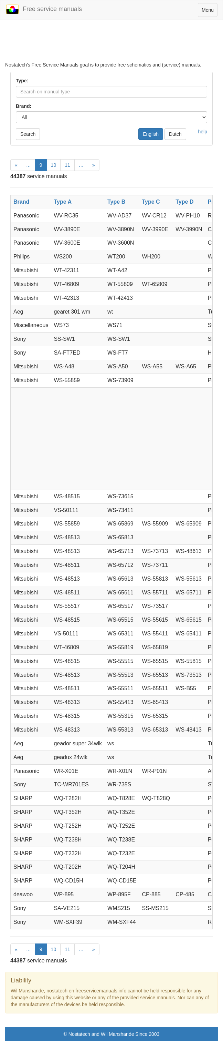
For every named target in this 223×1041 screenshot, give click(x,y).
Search (27, 134)
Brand (21, 202)
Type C (151, 202)
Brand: (23, 106)
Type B (116, 202)
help (202, 131)
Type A (63, 202)
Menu (209, 11)
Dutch (175, 134)
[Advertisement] (111, 44)
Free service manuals (44, 9)
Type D (184, 202)
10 (53, 165)
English (151, 134)
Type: (22, 80)
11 (67, 165)
